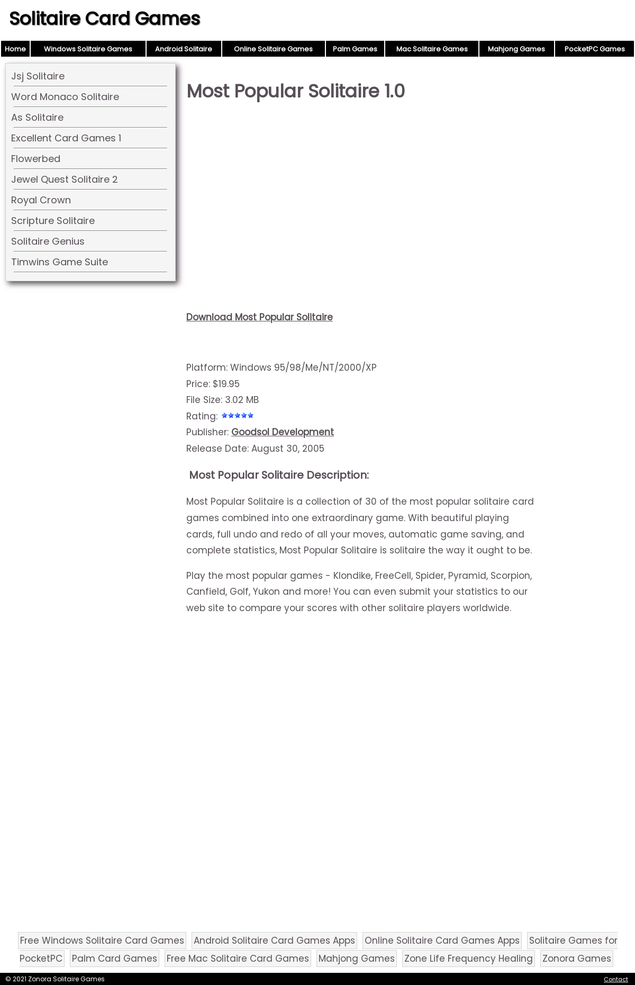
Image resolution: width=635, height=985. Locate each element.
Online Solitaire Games (273, 49)
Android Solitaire (183, 49)
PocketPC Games (595, 49)
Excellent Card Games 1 (66, 138)
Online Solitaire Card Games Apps (442, 940)
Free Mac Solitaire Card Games (238, 958)
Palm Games (355, 49)
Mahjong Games (516, 49)
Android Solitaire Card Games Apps (274, 940)
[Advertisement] (361, 194)
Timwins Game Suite (59, 261)
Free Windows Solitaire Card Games (102, 940)
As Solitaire (37, 117)
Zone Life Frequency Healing (468, 958)
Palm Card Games (114, 958)
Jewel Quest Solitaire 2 (64, 179)
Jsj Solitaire (38, 76)
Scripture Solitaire (53, 220)
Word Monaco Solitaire (65, 96)
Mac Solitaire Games (432, 49)
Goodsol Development (282, 432)
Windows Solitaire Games (88, 49)
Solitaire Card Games (104, 18)
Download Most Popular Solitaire (259, 317)
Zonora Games (576, 958)
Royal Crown (41, 200)
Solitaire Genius (48, 241)
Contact (616, 979)
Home (15, 49)
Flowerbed (35, 158)
